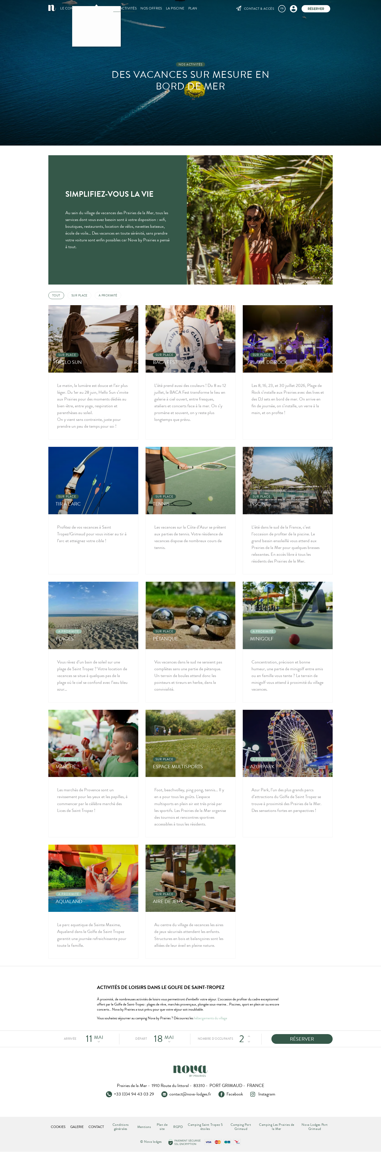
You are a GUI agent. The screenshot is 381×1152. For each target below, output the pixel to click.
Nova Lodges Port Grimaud (315, 1126)
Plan (192, 8)
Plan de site (162, 1126)
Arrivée (70, 1039)
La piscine (175, 8)
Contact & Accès (259, 9)
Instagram (266, 1094)
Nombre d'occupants (215, 1039)
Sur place (79, 296)
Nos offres (151, 8)
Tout (56, 296)
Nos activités (124, 8)
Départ (141, 1039)
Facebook (234, 1094)
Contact (96, 1127)
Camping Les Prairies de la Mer (276, 1126)
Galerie (77, 1127)
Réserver (316, 8)
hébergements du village (210, 1018)
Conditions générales (121, 1126)
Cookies (58, 1127)
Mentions (144, 1127)
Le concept (71, 8)
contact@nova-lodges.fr (190, 1094)
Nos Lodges (96, 8)
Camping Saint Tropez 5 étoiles (205, 1126)
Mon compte (293, 8)
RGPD (178, 1127)
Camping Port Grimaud (241, 1126)
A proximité (108, 296)
